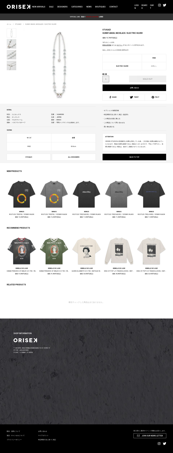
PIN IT (155, 97)
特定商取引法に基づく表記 (47, 440)
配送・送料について (13, 431)
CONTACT (113, 7)
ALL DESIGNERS (73, 157)
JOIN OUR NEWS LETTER (152, 436)
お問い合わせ (134, 88)
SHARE (113, 97)
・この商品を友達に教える (111, 118)
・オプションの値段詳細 (110, 110)
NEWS (89, 7)
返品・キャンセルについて (16, 435)
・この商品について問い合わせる (113, 123)
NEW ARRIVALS (38, 7)
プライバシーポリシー (14, 440)
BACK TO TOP (134, 157)
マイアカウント (43, 435)
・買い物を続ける (108, 127)
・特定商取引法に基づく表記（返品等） (115, 114)
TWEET (134, 97)
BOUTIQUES (100, 7)
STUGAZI (106, 30)
